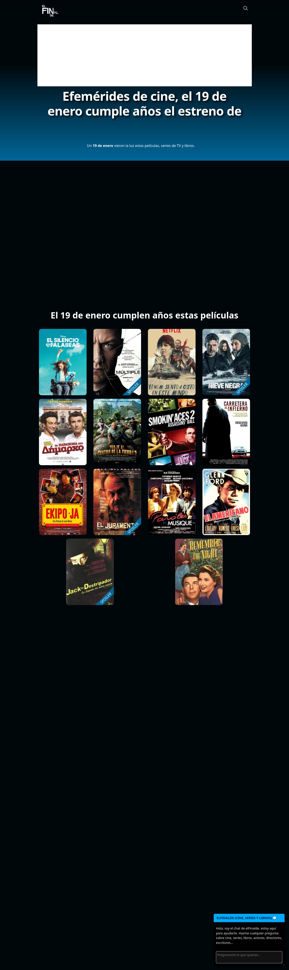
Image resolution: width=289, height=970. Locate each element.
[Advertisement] (144, 55)
